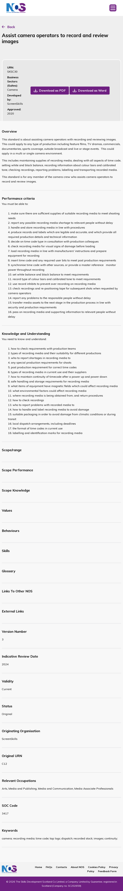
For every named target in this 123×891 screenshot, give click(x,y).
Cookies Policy (96, 867)
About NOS (77, 867)
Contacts (61, 867)
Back (11, 27)
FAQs (49, 867)
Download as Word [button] (92, 90)
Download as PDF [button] (52, 90)
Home (38, 867)
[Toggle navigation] (112, 8)
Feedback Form (107, 871)
